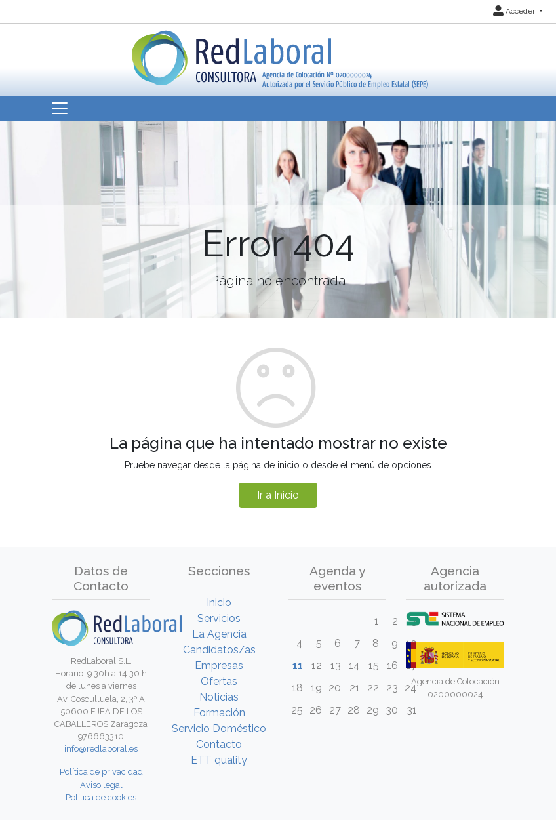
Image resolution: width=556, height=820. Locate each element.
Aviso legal (101, 785)
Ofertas (219, 681)
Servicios (219, 618)
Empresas (219, 665)
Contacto (219, 744)
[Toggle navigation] (59, 108)
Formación (219, 713)
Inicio (219, 602)
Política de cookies (101, 797)
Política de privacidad (101, 772)
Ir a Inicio (278, 495)
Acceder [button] (515, 11)
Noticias (219, 697)
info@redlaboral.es (101, 749)
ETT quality (219, 760)
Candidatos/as (219, 650)
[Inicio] (278, 55)
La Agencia (219, 634)
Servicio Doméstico (219, 728)
